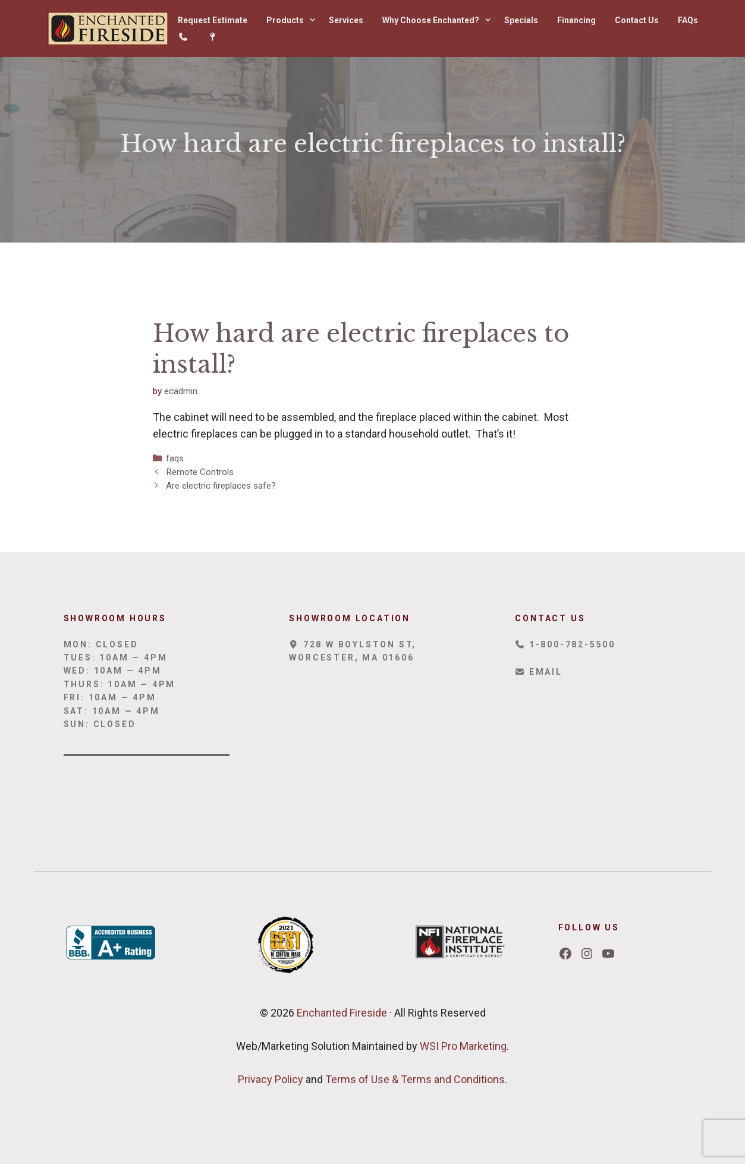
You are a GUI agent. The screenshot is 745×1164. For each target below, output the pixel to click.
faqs (175, 458)
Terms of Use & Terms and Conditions (415, 1079)
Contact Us (637, 20)
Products (292, 20)
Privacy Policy (270, 1079)
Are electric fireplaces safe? (221, 485)
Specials (521, 20)
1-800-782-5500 (565, 644)
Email (538, 672)
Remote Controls (200, 472)
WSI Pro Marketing (463, 1046)
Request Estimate (212, 20)
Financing (576, 20)
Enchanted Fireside (340, 1012)
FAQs (688, 20)
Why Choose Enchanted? (438, 20)
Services (346, 20)
